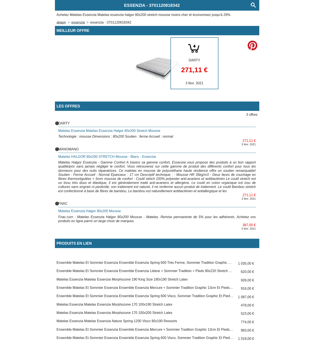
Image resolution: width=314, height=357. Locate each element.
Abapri (61, 22)
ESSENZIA (78, 22)
